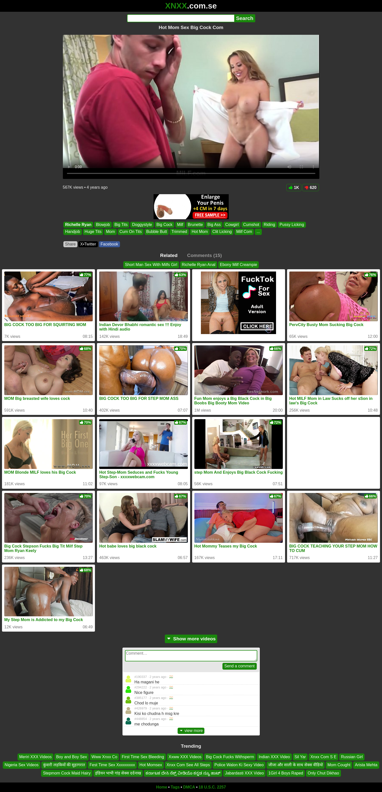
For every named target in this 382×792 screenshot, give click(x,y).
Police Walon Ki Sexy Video (239, 765)
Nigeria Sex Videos (22, 765)
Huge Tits (92, 232)
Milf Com (244, 232)
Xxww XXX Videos (185, 757)
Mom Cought (338, 765)
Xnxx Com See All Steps (188, 765)
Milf (180, 224)
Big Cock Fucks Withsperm (230, 757)
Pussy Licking (292, 224)
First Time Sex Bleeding (143, 757)
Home (161, 787)
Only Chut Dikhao (323, 773)
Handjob (72, 232)
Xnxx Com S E (323, 757)
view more (191, 730)
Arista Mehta (366, 765)
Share (70, 244)
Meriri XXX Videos (35, 757)
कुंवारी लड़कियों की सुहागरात (64, 765)
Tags (175, 787)
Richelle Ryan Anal (198, 264)
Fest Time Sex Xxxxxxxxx (112, 765)
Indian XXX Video (274, 757)
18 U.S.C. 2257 (212, 787)
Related (168, 255)
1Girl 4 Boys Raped (285, 773)
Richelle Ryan (78, 224)
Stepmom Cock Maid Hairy (66, 773)
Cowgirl (231, 224)
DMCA (189, 787)
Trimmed (179, 232)
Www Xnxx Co (104, 757)
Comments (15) (204, 255)
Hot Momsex (151, 765)
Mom (110, 232)
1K (294, 187)
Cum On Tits (130, 232)
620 (311, 187)
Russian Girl (352, 757)
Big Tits (120, 224)
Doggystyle (142, 224)
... (258, 232)
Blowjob (103, 224)
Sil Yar (300, 757)
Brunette (195, 224)
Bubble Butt (156, 232)
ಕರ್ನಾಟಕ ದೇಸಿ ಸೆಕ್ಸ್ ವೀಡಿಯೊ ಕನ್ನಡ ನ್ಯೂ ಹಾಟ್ (183, 773)
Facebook (109, 244)
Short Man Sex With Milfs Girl (151, 264)
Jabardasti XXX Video (244, 773)
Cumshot (251, 224)
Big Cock (164, 224)
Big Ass (214, 224)
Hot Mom (199, 232)
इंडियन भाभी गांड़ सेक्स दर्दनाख (118, 773)
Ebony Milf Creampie (238, 264)
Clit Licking (221, 232)
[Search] (180, 18)
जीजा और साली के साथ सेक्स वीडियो (295, 765)
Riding (269, 224)
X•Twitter (88, 244)
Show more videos (191, 638)
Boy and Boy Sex (71, 757)
